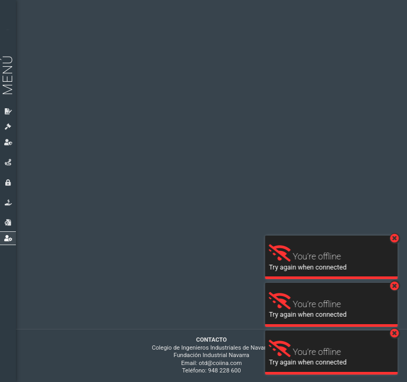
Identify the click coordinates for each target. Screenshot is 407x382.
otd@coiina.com (220, 363)
